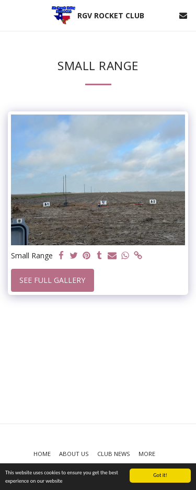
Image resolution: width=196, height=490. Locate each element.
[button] (11, 15)
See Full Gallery (52, 280)
